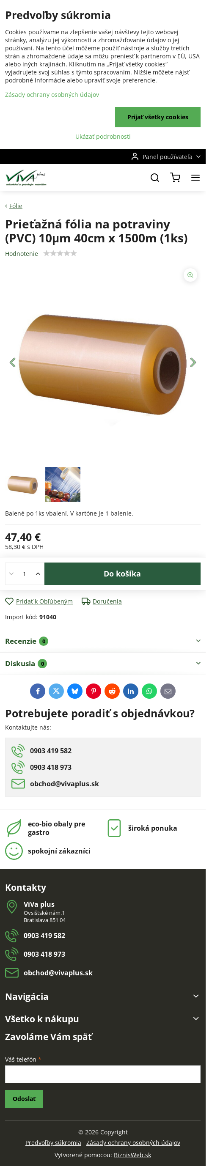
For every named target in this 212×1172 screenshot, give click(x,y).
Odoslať (24, 1099)
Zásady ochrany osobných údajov (133, 1143)
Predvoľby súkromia (53, 1143)
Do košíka (122, 573)
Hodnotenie (21, 254)
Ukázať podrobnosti (103, 136)
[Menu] (195, 177)
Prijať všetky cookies (157, 117)
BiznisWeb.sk (132, 1155)
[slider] (60, 253)
